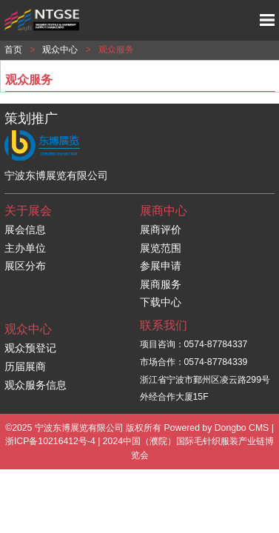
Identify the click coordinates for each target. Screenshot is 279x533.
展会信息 (25, 229)
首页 (13, 49)
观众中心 (60, 49)
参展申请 (160, 266)
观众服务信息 (35, 385)
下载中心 (160, 302)
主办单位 (25, 248)
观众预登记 (30, 348)
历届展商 (25, 366)
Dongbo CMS (242, 428)
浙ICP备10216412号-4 (50, 441)
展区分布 (25, 266)
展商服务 (160, 284)
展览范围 (160, 248)
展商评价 (160, 229)
